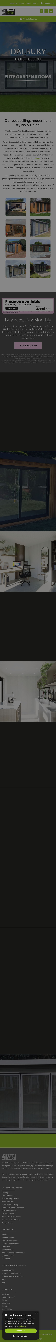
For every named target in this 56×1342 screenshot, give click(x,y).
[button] (21, 1336)
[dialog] (28, 671)
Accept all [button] (20, 1331)
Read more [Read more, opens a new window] (22, 1326)
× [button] (36, 1313)
